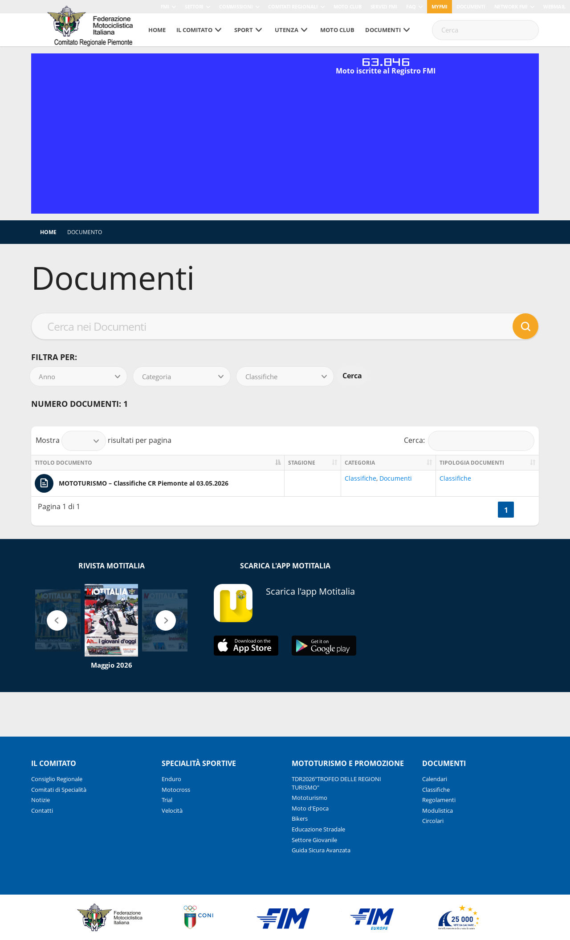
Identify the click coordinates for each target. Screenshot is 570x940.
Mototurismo (309, 798)
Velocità (172, 810)
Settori (194, 6)
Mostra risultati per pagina (103, 441)
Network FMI (511, 6)
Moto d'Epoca (310, 808)
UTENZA (286, 30)
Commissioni (235, 6)
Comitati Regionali (293, 6)
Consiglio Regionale (56, 779)
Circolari (433, 821)
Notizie (40, 800)
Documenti (470, 6)
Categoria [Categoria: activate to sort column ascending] (360, 462)
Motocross (176, 790)
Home (157, 30)
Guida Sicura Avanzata (321, 850)
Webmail (554, 6)
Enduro (171, 779)
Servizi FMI (383, 6)
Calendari (434, 779)
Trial (167, 800)
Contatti (42, 810)
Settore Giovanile (314, 840)
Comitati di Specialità (58, 790)
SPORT (243, 30)
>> (525, 510)
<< (487, 510)
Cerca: (469, 441)
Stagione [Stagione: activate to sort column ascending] (301, 462)
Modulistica (437, 810)
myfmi (440, 6)
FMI (165, 6)
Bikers (300, 818)
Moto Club (348, 6)
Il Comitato (194, 30)
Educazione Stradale (318, 829)
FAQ (411, 6)
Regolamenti (439, 800)
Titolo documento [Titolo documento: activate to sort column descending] (63, 462)
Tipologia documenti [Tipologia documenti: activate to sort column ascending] (472, 462)
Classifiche (360, 478)
